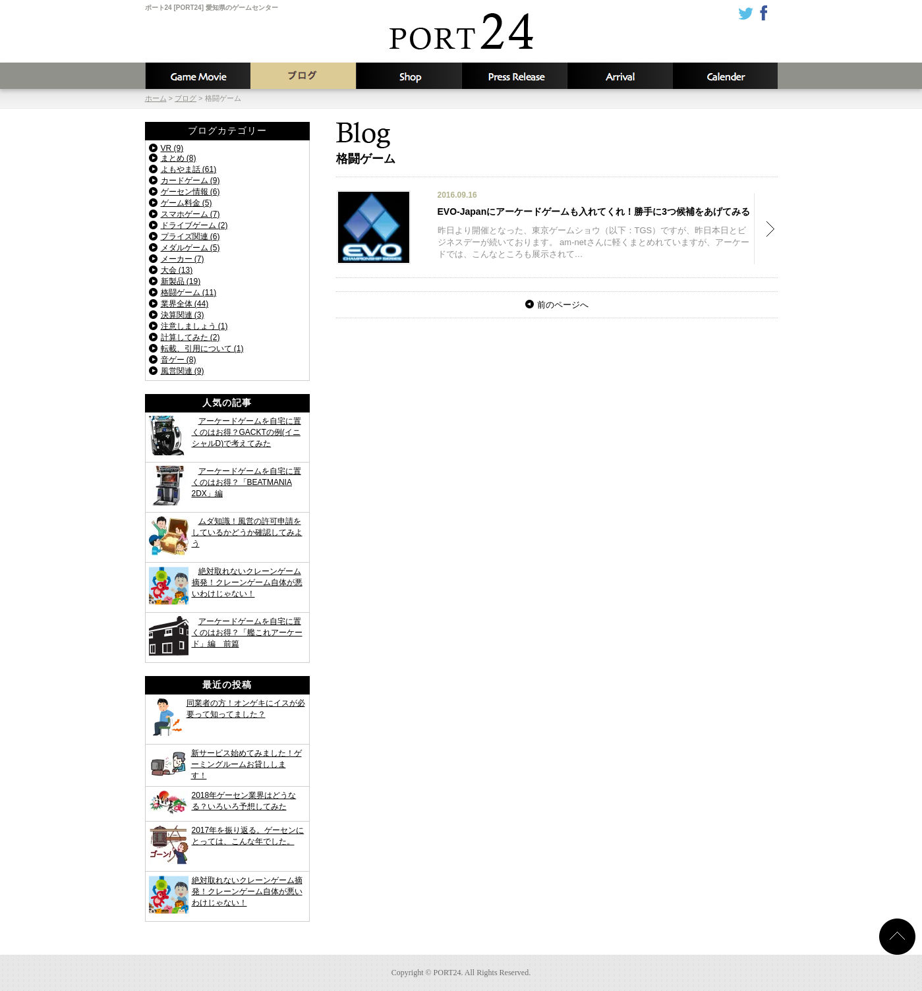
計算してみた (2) (190, 337)
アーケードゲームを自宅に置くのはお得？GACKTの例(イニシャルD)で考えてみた (246, 432)
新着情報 (514, 76)
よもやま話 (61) (189, 169)
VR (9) (172, 148)
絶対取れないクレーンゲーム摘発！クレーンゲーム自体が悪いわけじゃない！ (247, 582)
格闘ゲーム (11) (189, 292)
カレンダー (725, 76)
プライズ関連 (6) (190, 236)
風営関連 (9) (182, 371)
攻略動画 (197, 76)
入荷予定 (619, 76)
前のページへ (563, 305)
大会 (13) (177, 270)
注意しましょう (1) (194, 326)
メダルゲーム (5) (190, 247)
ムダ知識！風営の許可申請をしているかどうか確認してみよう (247, 532)
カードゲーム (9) (190, 180)
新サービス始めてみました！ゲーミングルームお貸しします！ (246, 764)
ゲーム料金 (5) (186, 203)
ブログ (303, 76)
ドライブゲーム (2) (194, 225)
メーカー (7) (182, 259)
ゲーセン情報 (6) (190, 191)
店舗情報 (408, 76)
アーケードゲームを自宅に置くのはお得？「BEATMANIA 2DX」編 (246, 482)
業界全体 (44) (185, 303)
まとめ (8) (178, 158)
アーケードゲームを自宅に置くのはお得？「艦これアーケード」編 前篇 (247, 632)
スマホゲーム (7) (190, 214)
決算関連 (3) (182, 315)
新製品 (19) (181, 281)
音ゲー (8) (178, 359)
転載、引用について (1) (202, 348)
